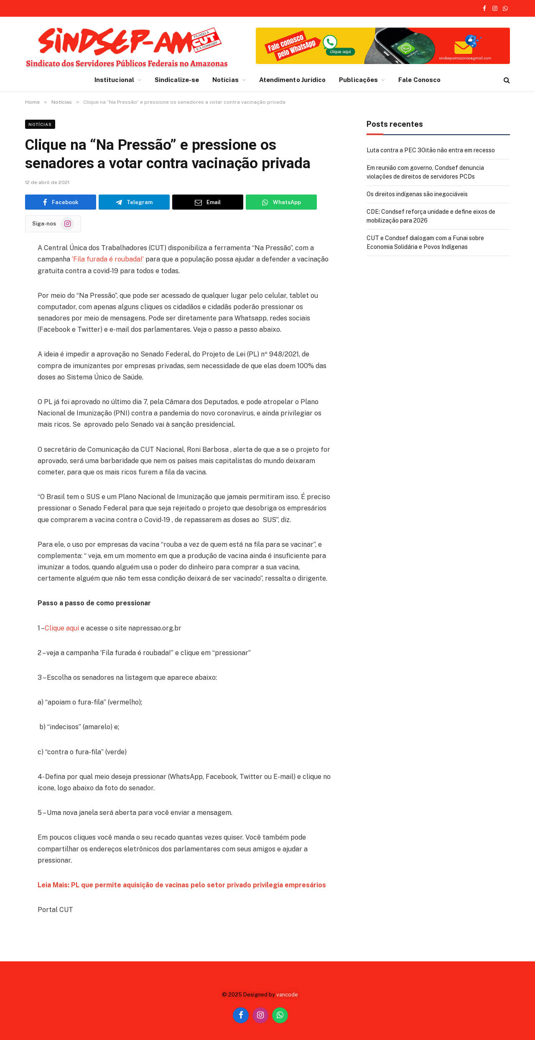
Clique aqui (62, 628)
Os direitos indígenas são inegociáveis (417, 194)
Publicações (358, 79)
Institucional (114, 79)
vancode (287, 994)
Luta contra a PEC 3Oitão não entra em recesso (431, 150)
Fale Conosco (419, 79)
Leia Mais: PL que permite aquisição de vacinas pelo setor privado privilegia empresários (183, 885)
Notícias (225, 79)
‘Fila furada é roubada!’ (108, 259)
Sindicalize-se (177, 79)
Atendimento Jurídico (292, 79)
